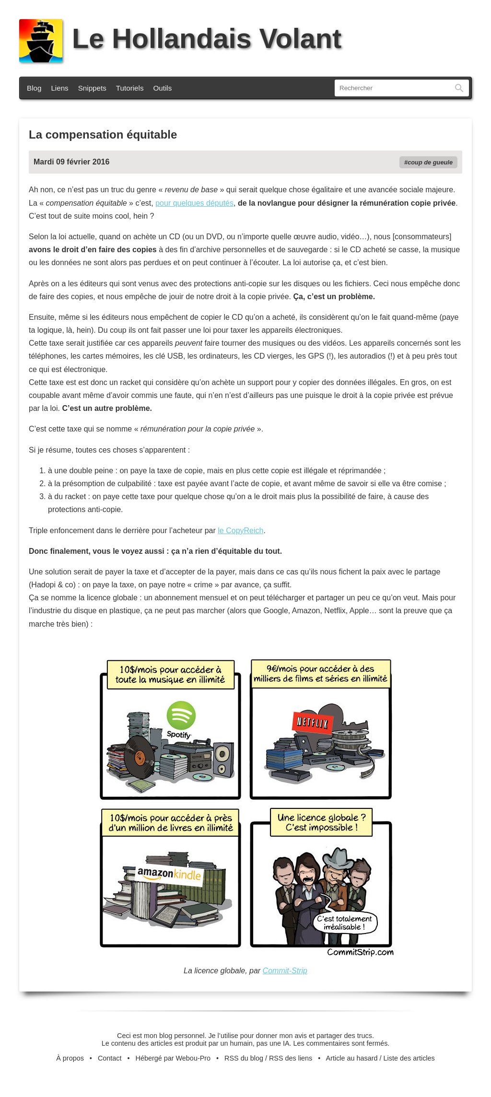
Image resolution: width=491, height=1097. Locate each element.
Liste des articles (409, 1058)
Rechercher (459, 88)
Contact (110, 1058)
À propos (70, 1058)
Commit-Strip (285, 971)
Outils (162, 88)
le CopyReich (240, 530)
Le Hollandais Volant (180, 38)
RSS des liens (290, 1058)
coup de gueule (430, 162)
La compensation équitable (103, 134)
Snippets (92, 88)
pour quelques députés (194, 203)
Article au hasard (352, 1058)
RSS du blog (243, 1058)
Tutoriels (130, 88)
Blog (34, 88)
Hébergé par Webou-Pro (173, 1058)
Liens (59, 88)
